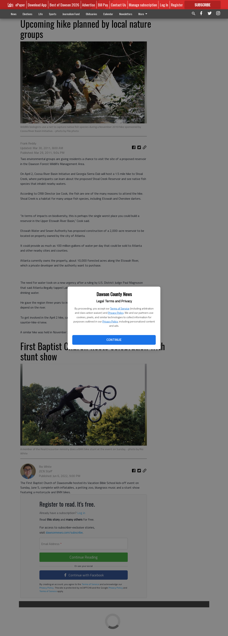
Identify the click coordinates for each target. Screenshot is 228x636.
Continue (113, 339)
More (143, 13)
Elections (27, 14)
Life (40, 14)
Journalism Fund (71, 14)
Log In (164, 4)
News (13, 14)
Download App (37, 4)
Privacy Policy (115, 313)
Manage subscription (143, 4)
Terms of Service (119, 308)
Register (177, 4)
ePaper (20, 4)
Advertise (88, 4)
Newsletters (125, 14)
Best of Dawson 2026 (64, 4)
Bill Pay (103, 4)
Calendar (108, 14)
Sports (52, 14)
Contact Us (118, 4)
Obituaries (91, 14)
